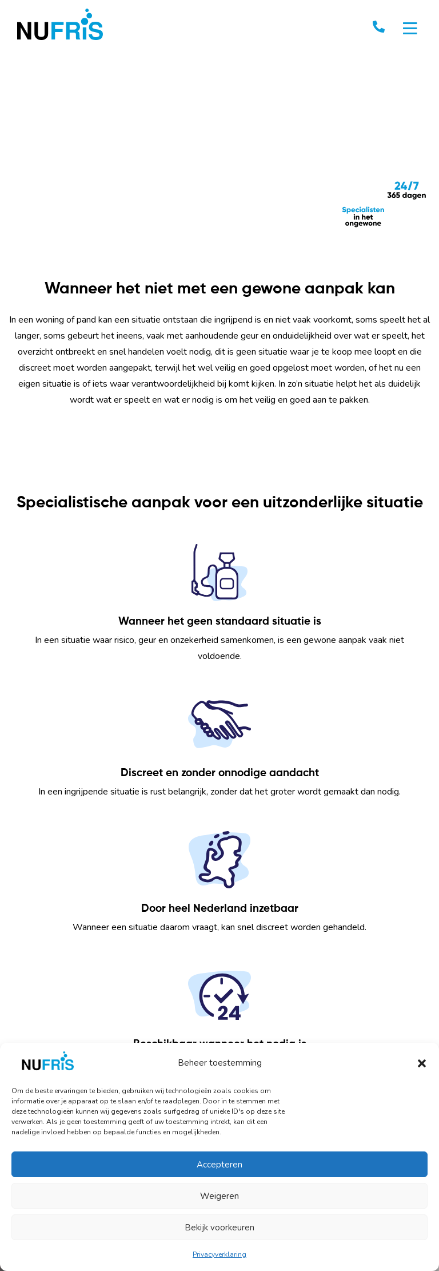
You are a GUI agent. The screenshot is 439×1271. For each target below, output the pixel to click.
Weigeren (219, 1196)
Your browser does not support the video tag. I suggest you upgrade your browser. (219, 157)
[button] (422, 1063)
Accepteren (219, 1164)
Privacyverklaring (219, 1254)
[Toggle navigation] (410, 28)
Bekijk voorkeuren (219, 1227)
